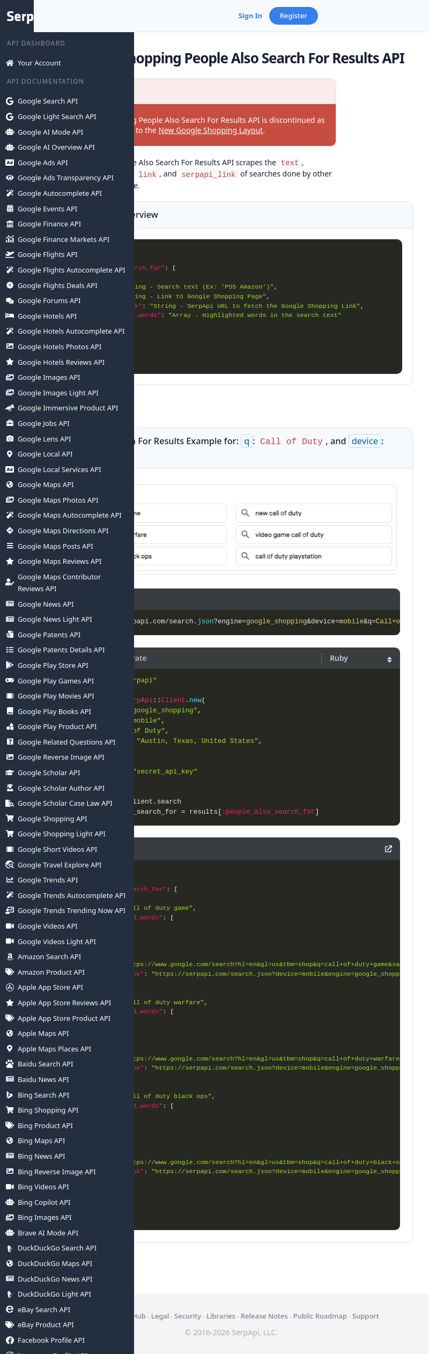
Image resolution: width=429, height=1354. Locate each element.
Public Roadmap (266, 1316)
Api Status (194, 1304)
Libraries (314, 1304)
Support (312, 1316)
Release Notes (358, 1304)
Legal (254, 1304)
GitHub (228, 1304)
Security (281, 1304)
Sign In (351, 15)
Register (394, 15)
